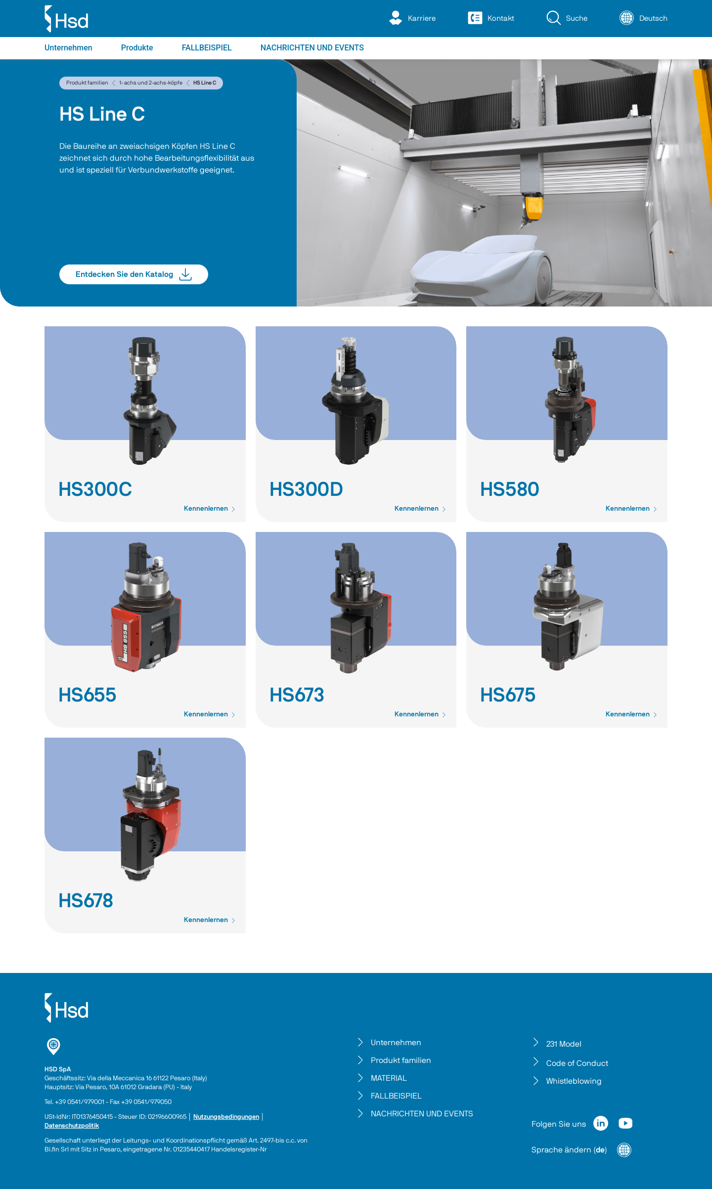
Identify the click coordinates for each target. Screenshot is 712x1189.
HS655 (87, 695)
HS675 (508, 695)
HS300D (306, 490)
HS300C (95, 490)
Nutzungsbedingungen (226, 1117)
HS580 (510, 490)
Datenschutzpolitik (71, 1126)
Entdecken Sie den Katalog (134, 274)
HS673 (296, 695)
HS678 (85, 901)
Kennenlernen (210, 508)
